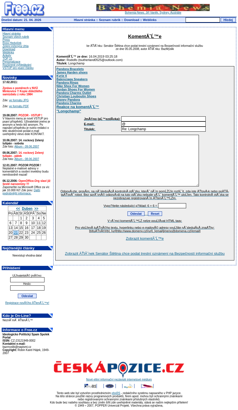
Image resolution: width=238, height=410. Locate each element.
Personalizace (11, 61)
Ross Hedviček (12, 43)
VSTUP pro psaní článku (18, 68)
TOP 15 (7, 58)
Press (6, 39)
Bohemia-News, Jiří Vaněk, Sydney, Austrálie (153, 11)
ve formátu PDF (19, 106)
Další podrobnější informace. (21, 192)
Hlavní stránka (84, 20)
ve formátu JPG (19, 100)
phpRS (116, 393)
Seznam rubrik (109, 20)
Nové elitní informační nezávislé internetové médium (119, 378)
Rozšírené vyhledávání (17, 64)
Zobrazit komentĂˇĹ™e (145, 238)
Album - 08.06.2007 (26, 159)
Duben (27, 209)
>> (36, 209)
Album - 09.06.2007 (26, 146)
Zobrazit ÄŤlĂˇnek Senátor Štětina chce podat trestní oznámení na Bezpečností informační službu (145, 253)
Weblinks (150, 20)
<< (18, 209)
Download (131, 20)
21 (16, 233)
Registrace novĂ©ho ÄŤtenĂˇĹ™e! (27, 302)
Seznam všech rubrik (16, 36)
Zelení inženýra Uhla (16, 46)
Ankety (7, 55)
